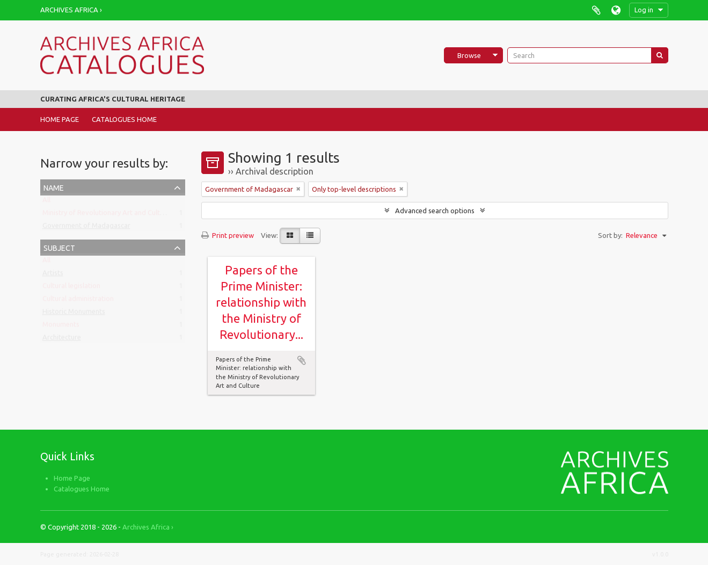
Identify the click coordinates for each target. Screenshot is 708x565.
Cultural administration (78, 301)
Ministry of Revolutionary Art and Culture (106, 215)
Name (53, 186)
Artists (52, 275)
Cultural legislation (71, 288)
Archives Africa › (71, 9)
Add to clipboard (301, 360)
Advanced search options (435, 210)
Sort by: (610, 235)
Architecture (61, 339)
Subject (59, 247)
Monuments (60, 326)
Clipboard (597, 10)
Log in (643, 9)
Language (616, 10)
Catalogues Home (124, 119)
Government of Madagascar (86, 227)
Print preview (227, 235)
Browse (469, 55)
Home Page (59, 119)
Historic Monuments (73, 313)
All (46, 202)
